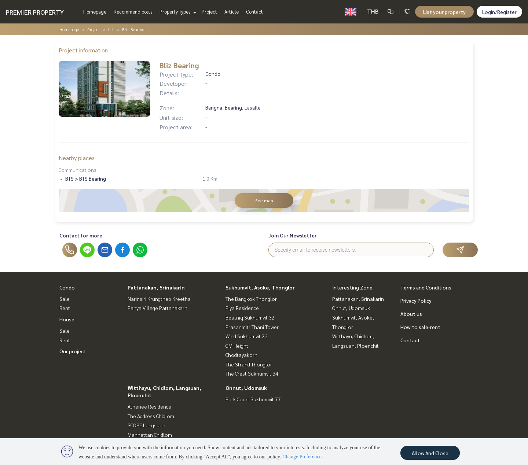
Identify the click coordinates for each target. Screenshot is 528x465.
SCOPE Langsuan (146, 425)
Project (209, 11)
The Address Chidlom (151, 416)
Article (231, 11)
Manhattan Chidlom (150, 434)
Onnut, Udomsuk (246, 387)
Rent (64, 308)
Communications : (79, 169)
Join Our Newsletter (292, 235)
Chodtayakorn (241, 354)
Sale (64, 298)
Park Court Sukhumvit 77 (253, 399)
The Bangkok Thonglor (251, 298)
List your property (444, 11)
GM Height (236, 345)
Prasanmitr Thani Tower (252, 327)
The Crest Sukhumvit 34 (251, 373)
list (111, 29)
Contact (254, 11)
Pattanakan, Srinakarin (156, 287)
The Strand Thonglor (248, 364)
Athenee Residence (149, 406)
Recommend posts (133, 11)
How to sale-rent (420, 327)
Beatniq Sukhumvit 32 (250, 317)
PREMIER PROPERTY (35, 12)
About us (411, 313)
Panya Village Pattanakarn (157, 308)
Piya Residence (242, 308)
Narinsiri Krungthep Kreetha (159, 298)
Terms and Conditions (425, 287)
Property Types (177, 11)
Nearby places (77, 158)
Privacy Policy (416, 300)
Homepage (94, 11)
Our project (72, 351)
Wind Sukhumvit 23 (246, 336)
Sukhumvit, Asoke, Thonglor (260, 287)
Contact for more (80, 235)
